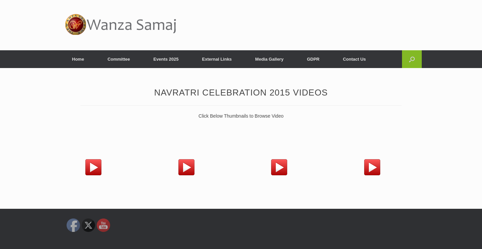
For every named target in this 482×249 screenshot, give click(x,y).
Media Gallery (269, 59)
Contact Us (354, 59)
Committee (118, 59)
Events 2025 (165, 59)
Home (78, 59)
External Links (217, 59)
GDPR (313, 59)
